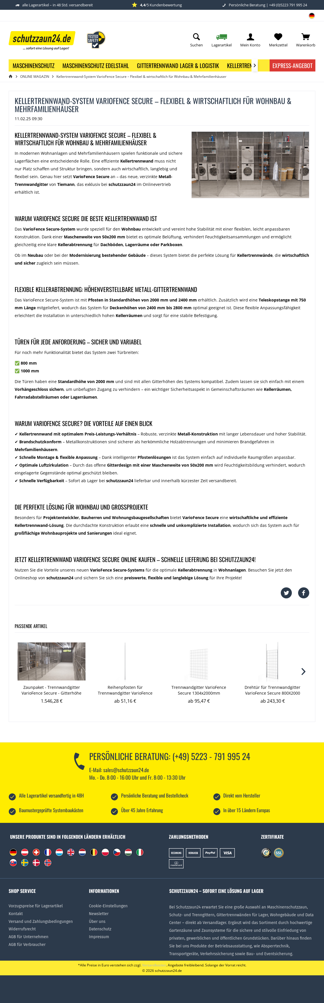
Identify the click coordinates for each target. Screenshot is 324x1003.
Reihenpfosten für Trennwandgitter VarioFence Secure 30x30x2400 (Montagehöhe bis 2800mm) (125, 690)
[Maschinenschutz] (33, 65)
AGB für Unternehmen (28, 936)
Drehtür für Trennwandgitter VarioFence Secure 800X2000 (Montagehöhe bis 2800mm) (272, 690)
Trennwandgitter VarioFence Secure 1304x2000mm (198, 690)
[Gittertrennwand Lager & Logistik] (178, 65)
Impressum (99, 936)
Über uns (97, 921)
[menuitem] (309, 17)
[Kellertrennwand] (248, 65)
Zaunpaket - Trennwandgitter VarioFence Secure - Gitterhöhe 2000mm (51, 690)
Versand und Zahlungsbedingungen (41, 921)
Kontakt (16, 913)
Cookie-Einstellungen (108, 906)
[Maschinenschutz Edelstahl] (95, 65)
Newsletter (98, 913)
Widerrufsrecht (22, 929)
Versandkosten (154, 965)
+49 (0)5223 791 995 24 (288, 4)
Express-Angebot (292, 65)
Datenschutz (100, 929)
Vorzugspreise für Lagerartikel (36, 906)
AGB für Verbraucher (27, 944)
